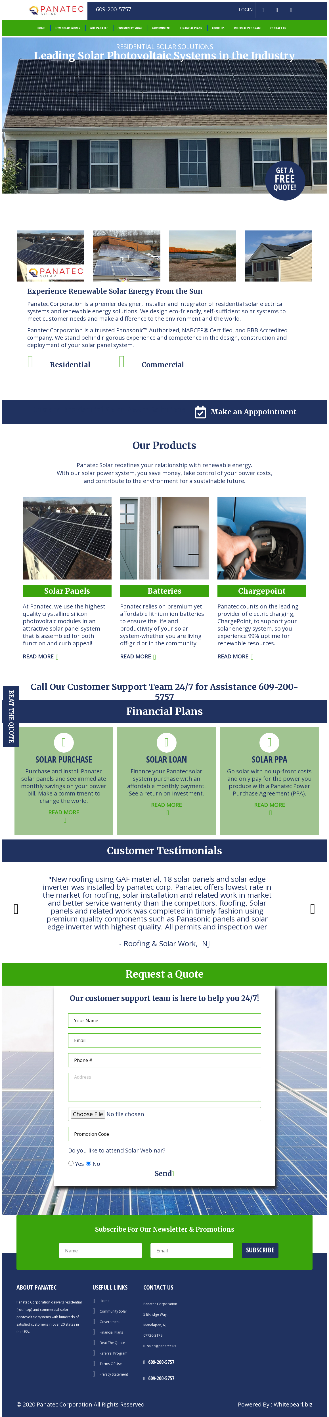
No (96, 1164)
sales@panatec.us (161, 1345)
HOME (41, 28)
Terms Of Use (111, 1364)
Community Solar (130, 28)
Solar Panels (67, 591)
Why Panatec (99, 28)
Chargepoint (262, 591)
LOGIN (246, 10)
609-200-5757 (161, 1362)
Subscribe (260, 1249)
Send (164, 1173)
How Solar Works (67, 28)
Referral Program (247, 28)
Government (161, 28)
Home (105, 1301)
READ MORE (41, 656)
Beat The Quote (112, 1343)
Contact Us (278, 28)
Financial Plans (191, 28)
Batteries (164, 591)
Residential (70, 364)
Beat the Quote (11, 716)
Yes (79, 1164)
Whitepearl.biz (293, 1404)
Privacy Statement (114, 1374)
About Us (218, 28)
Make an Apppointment (245, 411)
